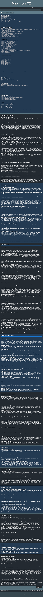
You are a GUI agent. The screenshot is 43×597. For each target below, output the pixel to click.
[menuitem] (40, 8)
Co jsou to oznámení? (4, 61)
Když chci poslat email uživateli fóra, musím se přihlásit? (10, 36)
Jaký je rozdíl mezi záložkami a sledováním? (8, 96)
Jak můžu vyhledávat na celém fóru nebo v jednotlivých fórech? (11, 88)
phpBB (40, 215)
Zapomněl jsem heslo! (4, 22)
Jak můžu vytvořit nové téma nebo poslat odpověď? (9, 40)
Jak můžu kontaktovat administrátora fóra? (8, 110)
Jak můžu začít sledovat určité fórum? (7, 98)
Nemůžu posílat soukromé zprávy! (6, 78)
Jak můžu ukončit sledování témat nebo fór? (8, 99)
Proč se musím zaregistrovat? (6, 16)
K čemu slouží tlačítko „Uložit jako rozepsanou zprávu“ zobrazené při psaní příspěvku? (15, 50)
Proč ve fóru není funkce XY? (6, 108)
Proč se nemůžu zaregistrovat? (6, 18)
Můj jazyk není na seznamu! (5, 32)
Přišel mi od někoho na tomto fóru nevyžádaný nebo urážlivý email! (12, 80)
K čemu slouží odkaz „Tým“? (5, 75)
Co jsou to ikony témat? (5, 64)
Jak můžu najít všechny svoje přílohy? (7, 104)
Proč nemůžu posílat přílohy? (6, 47)
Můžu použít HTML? (4, 57)
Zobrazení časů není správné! (6, 30)
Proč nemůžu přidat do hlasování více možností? (9, 44)
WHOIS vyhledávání (36, 571)
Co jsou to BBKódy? (4, 56)
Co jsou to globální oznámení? (6, 60)
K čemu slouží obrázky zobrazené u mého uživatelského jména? (11, 33)
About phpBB (24, 561)
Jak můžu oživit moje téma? (5, 52)
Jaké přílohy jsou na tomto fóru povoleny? (8, 103)
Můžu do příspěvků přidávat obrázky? (7, 59)
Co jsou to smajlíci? (4, 58)
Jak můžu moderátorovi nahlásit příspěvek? (8, 49)
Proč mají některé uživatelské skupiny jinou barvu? (9, 73)
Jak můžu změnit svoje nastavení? (6, 28)
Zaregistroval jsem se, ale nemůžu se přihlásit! (8, 19)
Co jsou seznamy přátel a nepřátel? (7, 84)
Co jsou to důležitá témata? (5, 62)
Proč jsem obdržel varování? (5, 48)
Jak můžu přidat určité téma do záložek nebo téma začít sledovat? (12, 97)
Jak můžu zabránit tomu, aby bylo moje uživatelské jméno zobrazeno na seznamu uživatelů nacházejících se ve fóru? (20, 29)
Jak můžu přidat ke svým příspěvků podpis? (8, 42)
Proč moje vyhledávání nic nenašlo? (7, 89)
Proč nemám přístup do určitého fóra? (7, 46)
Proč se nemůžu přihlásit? (5, 20)
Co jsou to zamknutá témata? (6, 63)
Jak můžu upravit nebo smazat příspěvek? (8, 41)
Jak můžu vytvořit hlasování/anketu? (7, 43)
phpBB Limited (3, 560)
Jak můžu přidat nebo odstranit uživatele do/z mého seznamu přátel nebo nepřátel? (15, 85)
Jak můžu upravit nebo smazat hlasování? (8, 45)
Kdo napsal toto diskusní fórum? (6, 107)
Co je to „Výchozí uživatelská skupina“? (7, 74)
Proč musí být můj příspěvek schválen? (7, 51)
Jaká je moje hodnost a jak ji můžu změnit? (8, 35)
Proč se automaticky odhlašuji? (6, 23)
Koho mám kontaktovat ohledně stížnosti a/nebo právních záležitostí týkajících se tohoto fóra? (16, 109)
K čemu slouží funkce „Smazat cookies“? (8, 24)
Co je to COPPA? (4, 17)
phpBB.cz (24, 594)
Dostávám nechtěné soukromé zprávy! (7, 79)
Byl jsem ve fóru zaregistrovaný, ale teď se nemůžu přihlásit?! (11, 21)
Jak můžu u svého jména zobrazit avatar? (8, 34)
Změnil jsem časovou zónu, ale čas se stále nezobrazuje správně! (12, 31)
